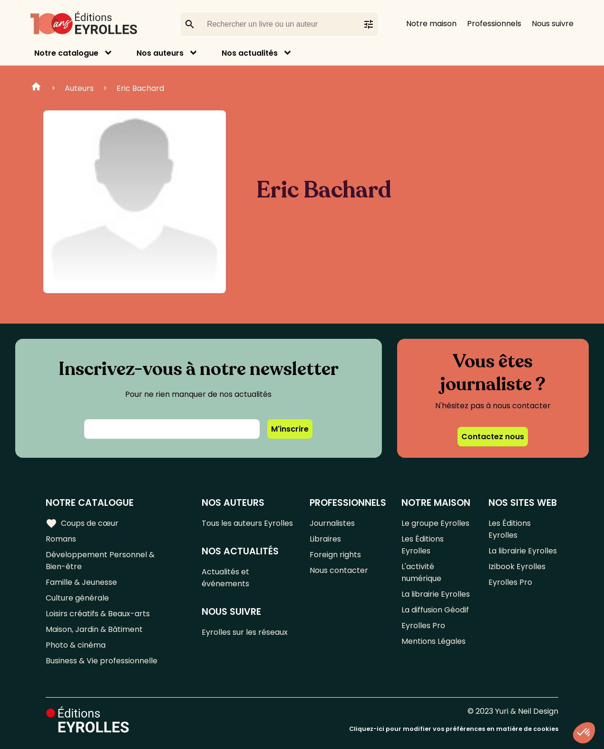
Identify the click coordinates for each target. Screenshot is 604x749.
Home (36, 88)
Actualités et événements (225, 577)
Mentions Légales (433, 641)
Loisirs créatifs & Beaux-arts (98, 613)
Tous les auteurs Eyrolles (247, 523)
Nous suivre (553, 23)
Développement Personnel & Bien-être (100, 560)
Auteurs (79, 88)
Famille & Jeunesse (81, 582)
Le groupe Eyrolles (435, 523)
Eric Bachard (140, 88)
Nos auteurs (160, 53)
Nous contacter (339, 570)
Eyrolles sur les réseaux (245, 632)
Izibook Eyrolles (517, 566)
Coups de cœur (82, 523)
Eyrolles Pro (423, 625)
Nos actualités (250, 53)
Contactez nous (492, 436)
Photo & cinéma (76, 645)
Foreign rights (335, 554)
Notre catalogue (66, 53)
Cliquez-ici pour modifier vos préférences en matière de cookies (453, 729)
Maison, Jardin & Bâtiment (94, 629)
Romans (61, 538)
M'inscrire (290, 429)
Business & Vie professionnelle (101, 660)
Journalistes (332, 523)
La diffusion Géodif (435, 609)
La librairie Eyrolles (435, 594)
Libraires (325, 538)
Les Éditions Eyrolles (422, 544)
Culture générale (77, 597)
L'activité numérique (421, 572)
